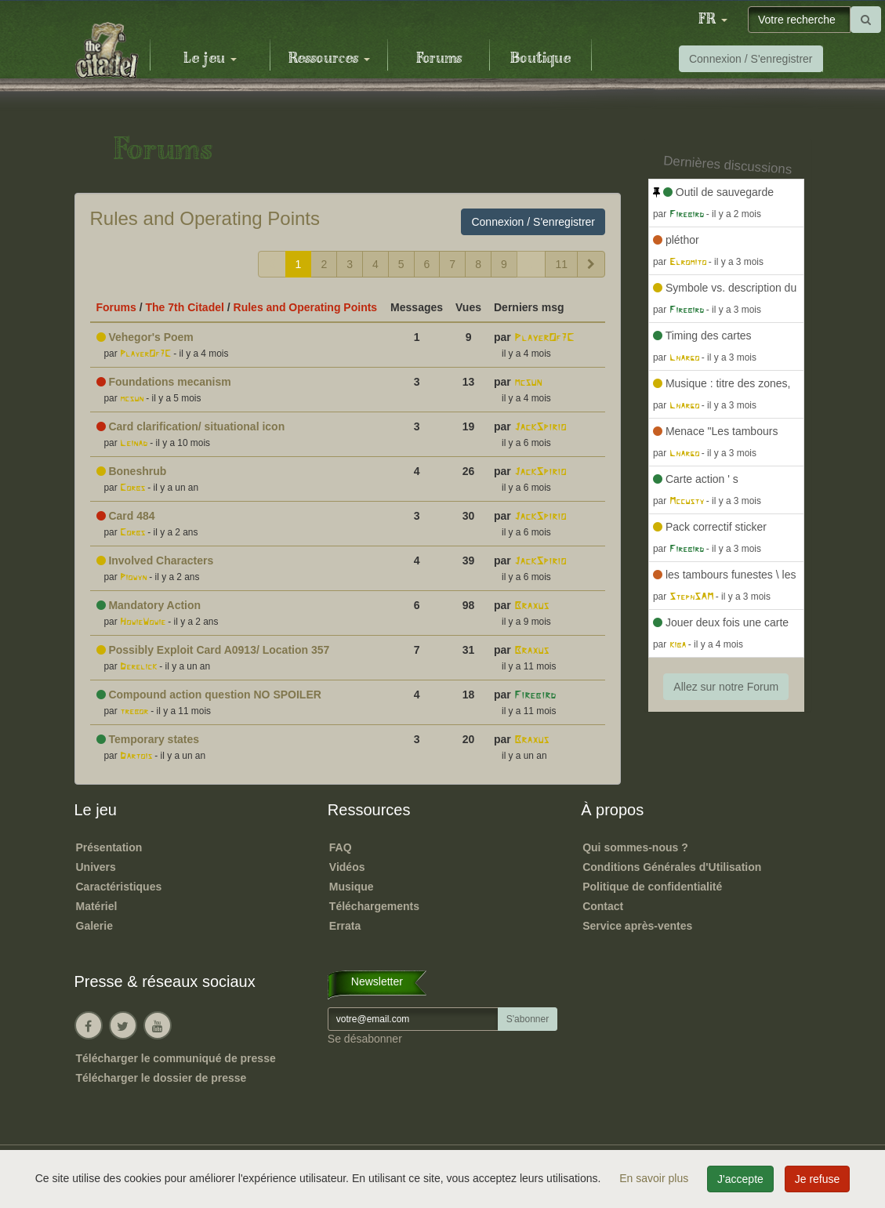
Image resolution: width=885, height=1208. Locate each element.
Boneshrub (131, 471)
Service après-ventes (637, 926)
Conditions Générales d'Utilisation (671, 867)
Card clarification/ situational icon (190, 426)
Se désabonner (365, 1038)
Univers (96, 867)
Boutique (540, 58)
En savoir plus (655, 1178)
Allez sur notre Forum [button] (725, 686)
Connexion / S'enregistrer (751, 59)
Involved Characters (155, 560)
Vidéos (347, 867)
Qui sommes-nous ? (635, 847)
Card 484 (125, 516)
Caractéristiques (119, 886)
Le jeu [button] (210, 58)
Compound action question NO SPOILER (208, 694)
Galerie (94, 926)
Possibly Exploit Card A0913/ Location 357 (213, 650)
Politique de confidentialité (652, 886)
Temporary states (148, 739)
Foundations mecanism (163, 381)
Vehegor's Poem (145, 337)
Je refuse (817, 1179)
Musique (351, 886)
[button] (713, 19)
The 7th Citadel (185, 307)
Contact (602, 906)
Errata (345, 926)
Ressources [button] (329, 58)
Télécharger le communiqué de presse (176, 1058)
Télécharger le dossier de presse (161, 1078)
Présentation (109, 847)
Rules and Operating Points (205, 218)
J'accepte (740, 1179)
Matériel (97, 906)
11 (561, 264)
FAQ (340, 847)
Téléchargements (374, 906)
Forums (439, 58)
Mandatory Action (148, 605)
